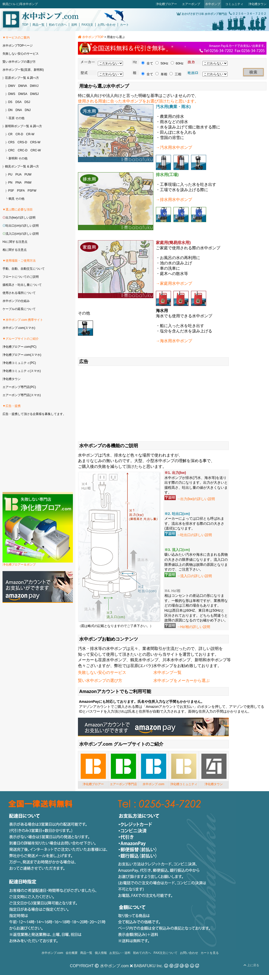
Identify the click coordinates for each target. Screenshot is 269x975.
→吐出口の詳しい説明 (194, 535)
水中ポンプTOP (91, 37)
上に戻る (251, 965)
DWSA (22, 94)
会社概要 (72, 953)
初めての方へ (58, 24)
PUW (27, 174)
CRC (11, 150)
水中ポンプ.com (153, 784)
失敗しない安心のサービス (102, 672)
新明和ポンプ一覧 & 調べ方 (23, 126)
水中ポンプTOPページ (18, 45)
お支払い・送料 (119, 953)
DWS (11, 94)
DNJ (27, 110)
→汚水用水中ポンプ (174, 147)
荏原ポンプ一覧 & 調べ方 (22, 78)
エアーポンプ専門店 (123, 784)
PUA (18, 174)
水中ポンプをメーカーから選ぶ (181, 680)
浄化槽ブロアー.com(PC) (19, 347)
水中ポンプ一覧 (167, 672)
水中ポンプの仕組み (16, 301)
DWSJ (34, 94)
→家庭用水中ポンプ (174, 283)
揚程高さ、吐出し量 (180, 487)
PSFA (21, 190)
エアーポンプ (191, 4)
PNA (18, 182)
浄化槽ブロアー (166, 4)
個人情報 (101, 953)
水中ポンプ (212, 4)
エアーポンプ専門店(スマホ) (22, 395)
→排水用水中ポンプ (174, 199)
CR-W (30, 134)
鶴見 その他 (16, 198)
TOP (25, 24)
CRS (11, 142)
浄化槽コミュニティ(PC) (19, 363)
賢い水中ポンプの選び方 (100, 680)
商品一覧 (38, 24)
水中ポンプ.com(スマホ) (19, 328)
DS (10, 102)
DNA (19, 110)
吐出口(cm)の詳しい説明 (22, 225)
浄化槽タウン (257, 4)
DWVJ (34, 86)
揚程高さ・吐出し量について (22, 285)
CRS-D (22, 142)
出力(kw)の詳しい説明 (20, 217)
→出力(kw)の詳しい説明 (196, 499)
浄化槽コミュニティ (183, 784)
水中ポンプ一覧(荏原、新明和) (23, 70)
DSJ (27, 102)
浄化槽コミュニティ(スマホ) (22, 371)
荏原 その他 (16, 118)
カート (124, 24)
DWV (11, 86)
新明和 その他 (18, 158)
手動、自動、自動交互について (24, 268)
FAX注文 (87, 24)
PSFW (32, 190)
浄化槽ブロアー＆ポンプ (19, 564)
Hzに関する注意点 (15, 241)
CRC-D (22, 150)
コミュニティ (234, 4)
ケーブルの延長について (19, 309)
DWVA (22, 86)
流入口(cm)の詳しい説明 (22, 233)
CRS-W (35, 142)
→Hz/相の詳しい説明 (193, 627)
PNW (27, 182)
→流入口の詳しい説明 (194, 576)
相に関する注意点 (15, 250)
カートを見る (210, 953)
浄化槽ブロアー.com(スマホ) (22, 355)
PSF (11, 190)
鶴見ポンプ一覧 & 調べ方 (22, 166)
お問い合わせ (107, 24)
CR (10, 134)
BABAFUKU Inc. (148, 966)
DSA (18, 102)
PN (10, 182)
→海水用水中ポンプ (174, 341)
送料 (74, 24)
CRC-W (35, 150)
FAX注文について (165, 953)
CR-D (19, 134)
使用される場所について (19, 293)
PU (10, 174)
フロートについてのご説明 (21, 276)
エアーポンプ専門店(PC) (19, 387)
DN (10, 110)
